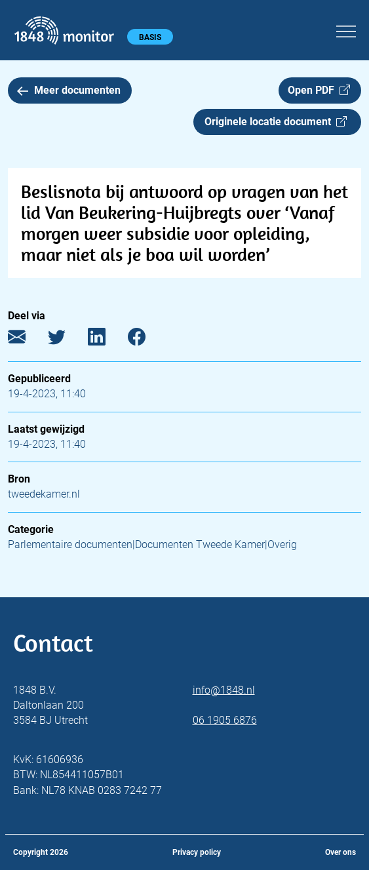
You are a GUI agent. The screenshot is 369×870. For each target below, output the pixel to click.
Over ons (340, 852)
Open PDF (319, 90)
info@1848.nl (224, 690)
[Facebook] (146, 340)
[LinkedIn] (106, 340)
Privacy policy (196, 852)
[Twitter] (66, 340)
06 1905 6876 (225, 720)
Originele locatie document (275, 121)
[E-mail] (26, 340)
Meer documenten (69, 90)
